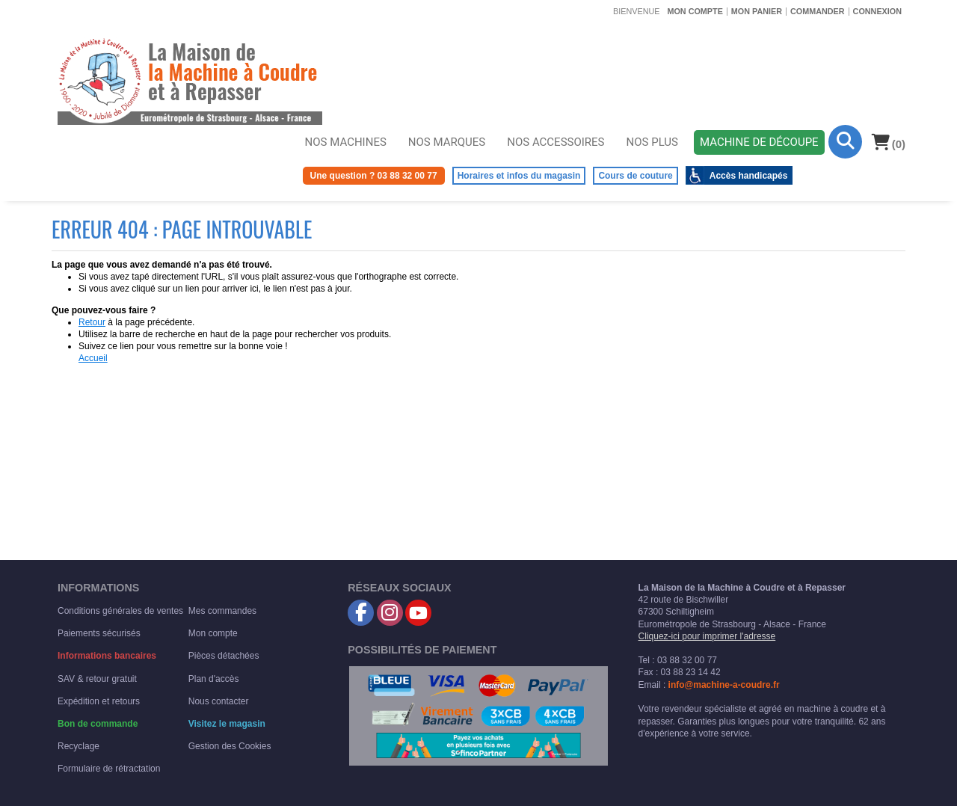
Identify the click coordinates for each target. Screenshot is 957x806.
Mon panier (756, 11)
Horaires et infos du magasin (519, 175)
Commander (817, 11)
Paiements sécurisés (99, 633)
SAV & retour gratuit (97, 679)
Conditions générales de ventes (120, 611)
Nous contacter (218, 701)
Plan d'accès (213, 679)
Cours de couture (635, 175)
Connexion (877, 11)
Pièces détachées (223, 655)
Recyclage (78, 746)
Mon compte (694, 11)
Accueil (93, 358)
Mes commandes (222, 611)
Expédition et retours (99, 701)
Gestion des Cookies (229, 746)
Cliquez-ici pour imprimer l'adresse (707, 636)
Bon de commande (98, 724)
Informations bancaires (107, 655)
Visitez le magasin (226, 724)
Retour (92, 322)
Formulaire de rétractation (109, 768)
